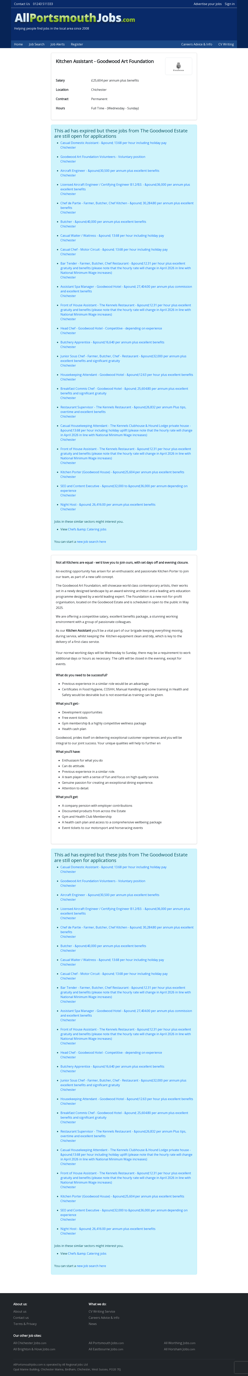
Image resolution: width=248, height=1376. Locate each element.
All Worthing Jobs (179, 1343)
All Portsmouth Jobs (106, 1343)
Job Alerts (58, 44)
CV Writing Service (102, 1311)
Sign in (230, 4)
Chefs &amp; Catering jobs (87, 529)
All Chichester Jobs (29, 1343)
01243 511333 (43, 4)
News (93, 1324)
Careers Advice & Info (196, 44)
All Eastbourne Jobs (106, 1349)
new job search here (91, 542)
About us (19, 1311)
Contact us (21, 1318)
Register (77, 44)
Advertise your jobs (208, 4)
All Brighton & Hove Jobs (34, 1349)
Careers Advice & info (104, 1318)
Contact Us (22, 4)
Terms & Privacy (25, 1324)
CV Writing (226, 44)
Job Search (36, 44)
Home (18, 44)
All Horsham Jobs (179, 1349)
